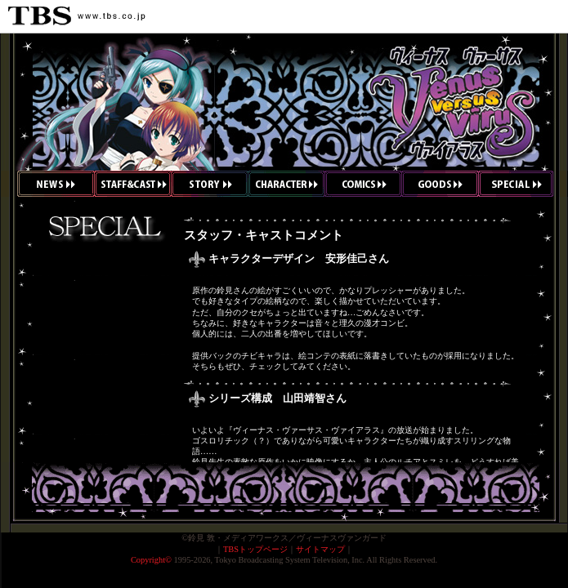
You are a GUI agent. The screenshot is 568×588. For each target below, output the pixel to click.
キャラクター (286, 184)
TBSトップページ (255, 549)
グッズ (439, 184)
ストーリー (210, 184)
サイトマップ (320, 549)
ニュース (47, 184)
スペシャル (522, 184)
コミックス (363, 184)
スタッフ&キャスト (133, 184)
